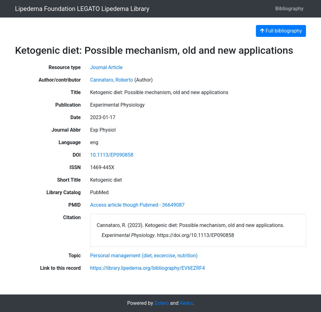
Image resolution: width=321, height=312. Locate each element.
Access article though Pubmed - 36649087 (137, 205)
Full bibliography (281, 31)
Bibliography (289, 9)
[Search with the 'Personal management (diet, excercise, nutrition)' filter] (144, 256)
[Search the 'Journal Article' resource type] (106, 67)
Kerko (186, 303)
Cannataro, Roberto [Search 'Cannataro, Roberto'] (111, 80)
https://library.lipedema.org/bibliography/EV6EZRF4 (147, 268)
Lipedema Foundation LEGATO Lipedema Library (82, 9)
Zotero (161, 303)
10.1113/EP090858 (111, 155)
